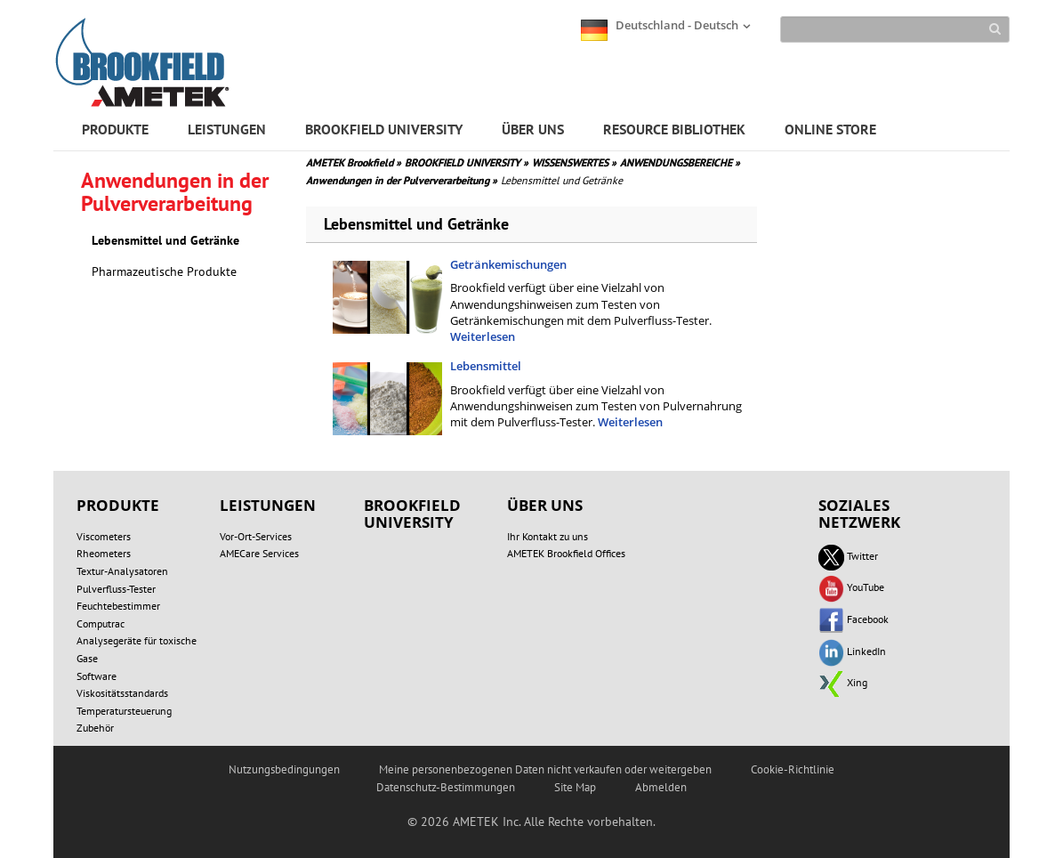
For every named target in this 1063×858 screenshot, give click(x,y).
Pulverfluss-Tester (116, 588)
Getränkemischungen (508, 264)
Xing (842, 682)
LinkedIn (852, 651)
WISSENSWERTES (574, 162)
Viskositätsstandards (122, 693)
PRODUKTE (115, 129)
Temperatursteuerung (124, 710)
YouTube (851, 587)
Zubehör (95, 727)
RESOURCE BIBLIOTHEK (674, 129)
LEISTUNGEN (227, 129)
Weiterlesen (482, 336)
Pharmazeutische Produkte (164, 271)
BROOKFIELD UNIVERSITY (384, 129)
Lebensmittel (485, 366)
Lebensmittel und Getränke (165, 240)
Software (97, 676)
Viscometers (104, 536)
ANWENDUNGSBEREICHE (680, 162)
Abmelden (661, 787)
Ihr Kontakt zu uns (547, 536)
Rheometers (104, 553)
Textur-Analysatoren (122, 571)
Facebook (853, 619)
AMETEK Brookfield (353, 162)
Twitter (848, 556)
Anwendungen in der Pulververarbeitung (401, 180)
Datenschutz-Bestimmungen (445, 787)
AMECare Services (259, 553)
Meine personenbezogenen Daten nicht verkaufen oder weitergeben (545, 769)
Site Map (575, 787)
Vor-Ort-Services (256, 536)
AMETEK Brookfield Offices (566, 553)
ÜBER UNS (533, 129)
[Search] (895, 29)
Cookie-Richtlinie (792, 769)
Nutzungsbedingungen (284, 769)
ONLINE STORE (830, 129)
